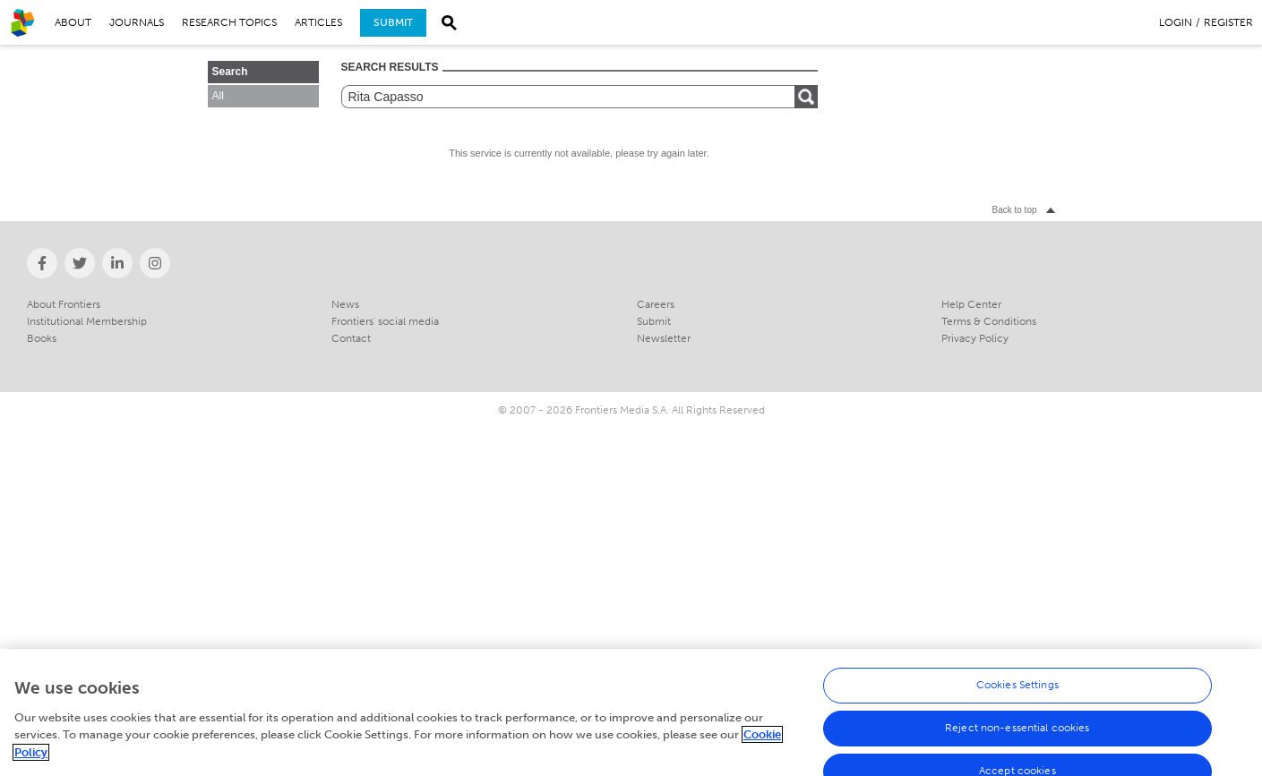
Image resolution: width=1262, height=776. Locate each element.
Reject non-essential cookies (1017, 739)
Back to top (1014, 210)
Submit (393, 22)
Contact (351, 338)
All (218, 96)
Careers (655, 304)
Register (1228, 22)
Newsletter (664, 338)
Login (1175, 22)
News (345, 304)
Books (41, 338)
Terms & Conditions (988, 321)
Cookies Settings (1017, 696)
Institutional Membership (87, 321)
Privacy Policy (975, 338)
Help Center (971, 304)
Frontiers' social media (385, 321)
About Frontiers (63, 304)
